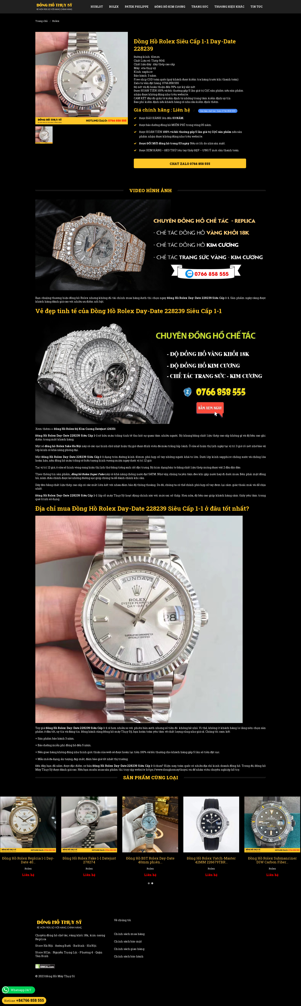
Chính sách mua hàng (129, 934)
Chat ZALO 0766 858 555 (190, 164)
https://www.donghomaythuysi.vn (169, 769)
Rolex (114, 6)
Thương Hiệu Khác (229, 6)
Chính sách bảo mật (128, 941)
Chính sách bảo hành (129, 956)
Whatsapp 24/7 (21, 990)
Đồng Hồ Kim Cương (170, 6)
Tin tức (257, 6)
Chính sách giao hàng (129, 949)
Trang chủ (41, 21)
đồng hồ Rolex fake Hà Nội (63, 446)
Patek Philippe (136, 6)
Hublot (97, 6)
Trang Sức (199, 6)
